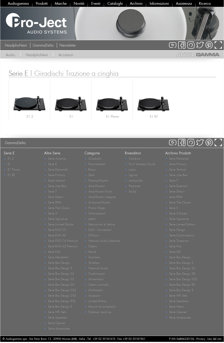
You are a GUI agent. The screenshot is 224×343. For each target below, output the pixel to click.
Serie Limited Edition (59, 224)
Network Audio (96, 268)
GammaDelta (43, 45)
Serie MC (173, 251)
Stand (90, 251)
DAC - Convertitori (97, 229)
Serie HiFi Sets (55, 312)
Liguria (131, 175)
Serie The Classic (57, 208)
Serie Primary (54, 175)
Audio (10, 54)
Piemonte (132, 186)
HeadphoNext (16, 45)
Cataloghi (115, 3)
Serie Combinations (179, 235)
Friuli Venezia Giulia (140, 164)
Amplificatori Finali (98, 191)
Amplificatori (94, 186)
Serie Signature (56, 218)
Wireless (91, 262)
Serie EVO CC (55, 229)
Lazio (130, 169)
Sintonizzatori (95, 213)
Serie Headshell (56, 257)
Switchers (92, 257)
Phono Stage (94, 208)
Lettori (90, 218)
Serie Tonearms (177, 240)
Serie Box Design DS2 (60, 290)
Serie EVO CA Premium (61, 240)
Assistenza (184, 3)
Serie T (50, 191)
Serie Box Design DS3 (60, 295)
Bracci (90, 169)
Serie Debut (53, 197)
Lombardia (134, 180)
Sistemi (90, 246)
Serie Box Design (57, 262)
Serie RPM (52, 202)
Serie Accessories (57, 328)
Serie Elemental (56, 169)
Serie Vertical (54, 180)
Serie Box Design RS (180, 284)
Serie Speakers (55, 317)
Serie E (50, 164)
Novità (79, 3)
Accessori (65, 54)
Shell (89, 175)
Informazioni (159, 3)
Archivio (136, 3)
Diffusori (91, 235)
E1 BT (154, 116)
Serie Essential (176, 186)
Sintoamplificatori (97, 202)
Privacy (200, 339)
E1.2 (30, 116)
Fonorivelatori (94, 164)
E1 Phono (112, 116)
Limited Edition (95, 301)
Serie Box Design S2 (59, 273)
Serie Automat (55, 158)
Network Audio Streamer (102, 240)
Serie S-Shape (176, 213)
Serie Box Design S (58, 268)
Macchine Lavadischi (99, 306)
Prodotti (42, 3)
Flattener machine (97, 312)
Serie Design (175, 229)
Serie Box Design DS (59, 284)
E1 (71, 116)
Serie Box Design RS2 (60, 301)
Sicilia (130, 191)
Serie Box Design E (58, 306)
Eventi (95, 3)
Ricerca (205, 3)
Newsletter (67, 45)
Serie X (50, 213)
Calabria (132, 158)
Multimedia (93, 290)
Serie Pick (52, 251)
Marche (61, 3)
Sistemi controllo (96, 284)
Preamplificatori (96, 180)
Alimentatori (94, 279)
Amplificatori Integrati (100, 197)
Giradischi (93, 158)
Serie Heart (174, 306)
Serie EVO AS (55, 235)
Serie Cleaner (54, 323)
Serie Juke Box (55, 186)
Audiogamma (18, 3)
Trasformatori (94, 273)
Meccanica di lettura (99, 224)
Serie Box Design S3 (59, 279)
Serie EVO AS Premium (61, 246)
